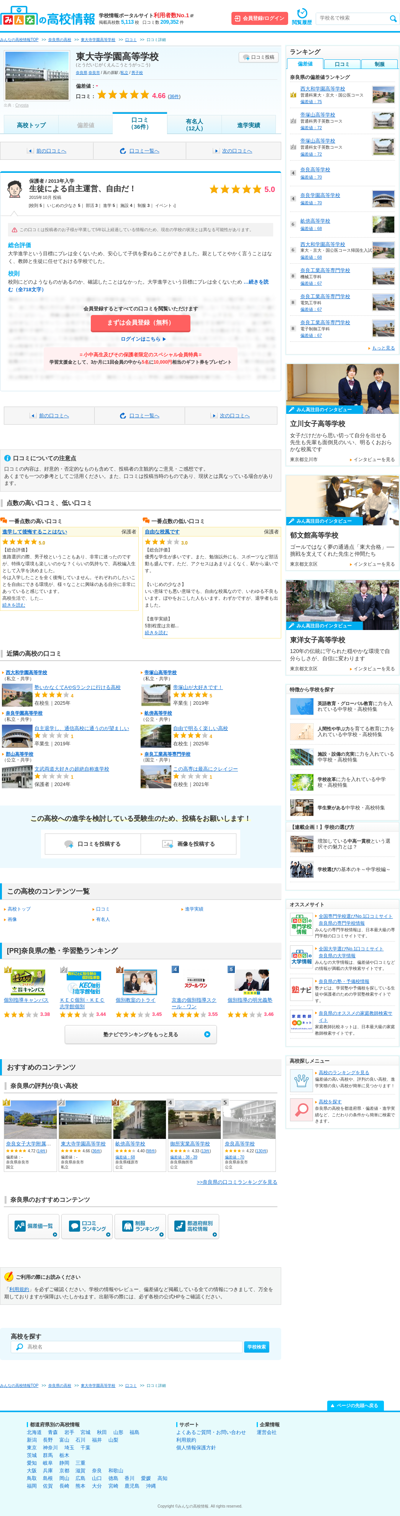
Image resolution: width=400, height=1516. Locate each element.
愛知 (32, 1463)
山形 (118, 1432)
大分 (97, 1486)
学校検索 (257, 1347)
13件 (206, 1151)
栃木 (64, 1455)
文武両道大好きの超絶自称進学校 (71, 769)
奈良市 (94, 73)
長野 (48, 1440)
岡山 (64, 1478)
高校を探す (330, 1101)
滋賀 (80, 1470)
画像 (12, 919)
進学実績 (248, 125)
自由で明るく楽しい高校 (200, 728)
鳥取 (32, 1478)
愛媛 (146, 1478)
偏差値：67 (311, 283)
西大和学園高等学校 (26, 672)
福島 (134, 1432)
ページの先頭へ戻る (357, 1405)
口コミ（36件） (140, 123)
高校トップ (31, 125)
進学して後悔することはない (34, 532)
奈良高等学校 (240, 1144)
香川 (129, 1478)
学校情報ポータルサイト (146, 15)
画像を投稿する (196, 844)
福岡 (32, 1486)
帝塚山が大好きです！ (198, 687)
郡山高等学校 (19, 754)
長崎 (64, 1486)
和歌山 (115, 1470)
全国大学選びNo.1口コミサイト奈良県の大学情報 (351, 952)
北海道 (34, 1432)
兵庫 (48, 1470)
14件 (42, 1151)
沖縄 (151, 1486)
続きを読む (13, 605)
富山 (64, 1440)
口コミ (103, 909)
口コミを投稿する (99, 844)
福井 (97, 1440)
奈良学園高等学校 (24, 713)
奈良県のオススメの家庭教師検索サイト (355, 1017)
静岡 (64, 1463)
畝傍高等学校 (158, 713)
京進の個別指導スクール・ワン (194, 1003)
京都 (64, 1470)
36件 (96, 1151)
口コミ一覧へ (144, 151)
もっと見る (383, 348)
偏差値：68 (125, 1157)
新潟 (32, 1440)
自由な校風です (162, 532)
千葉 (85, 1447)
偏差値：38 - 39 (183, 1157)
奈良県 (81, 73)
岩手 (69, 1432)
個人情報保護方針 (196, 1447)
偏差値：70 (234, 1157)
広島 (80, 1478)
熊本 (80, 1486)
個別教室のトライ (136, 1000)
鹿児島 (132, 1486)
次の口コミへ (237, 151)
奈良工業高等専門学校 (167, 754)
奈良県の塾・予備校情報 (344, 981)
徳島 (113, 1478)
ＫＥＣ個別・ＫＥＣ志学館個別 (82, 1003)
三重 (80, 1463)
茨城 (32, 1455)
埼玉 (69, 1447)
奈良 (97, 1470)
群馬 (48, 1455)
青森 (53, 1432)
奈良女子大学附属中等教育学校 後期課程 (51, 1144)
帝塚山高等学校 (160, 672)
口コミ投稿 (262, 57)
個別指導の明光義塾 (250, 1000)
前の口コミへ (51, 151)
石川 (80, 1440)
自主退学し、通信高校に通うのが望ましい (81, 728)
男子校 (137, 73)
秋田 (102, 1432)
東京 (32, 1447)
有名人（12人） (195, 124)
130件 (261, 1151)
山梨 (113, 1440)
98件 (151, 1151)
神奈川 (50, 1447)
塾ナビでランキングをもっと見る (140, 1034)
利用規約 (19, 1289)
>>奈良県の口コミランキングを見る (237, 1182)
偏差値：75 (311, 101)
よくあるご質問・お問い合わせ (211, 1432)
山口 (97, 1478)
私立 (124, 73)
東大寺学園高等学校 (83, 1144)
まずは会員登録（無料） (140, 322)
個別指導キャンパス (26, 1000)
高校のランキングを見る (344, 1072)
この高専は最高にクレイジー (205, 769)
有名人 (103, 919)
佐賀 (48, 1486)
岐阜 (48, 1463)
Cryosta (21, 105)
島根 (48, 1478)
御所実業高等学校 (190, 1144)
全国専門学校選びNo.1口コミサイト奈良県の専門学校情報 (356, 920)
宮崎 (113, 1486)
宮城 (85, 1432)
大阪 (32, 1470)
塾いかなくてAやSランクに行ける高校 (77, 687)
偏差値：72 (311, 127)
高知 (162, 1478)
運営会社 (267, 1432)
